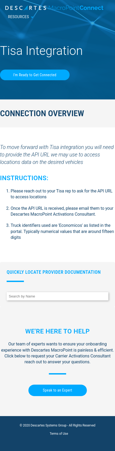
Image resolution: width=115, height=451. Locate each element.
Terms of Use (59, 434)
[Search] (57, 296)
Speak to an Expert (57, 390)
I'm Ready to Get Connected (34, 75)
